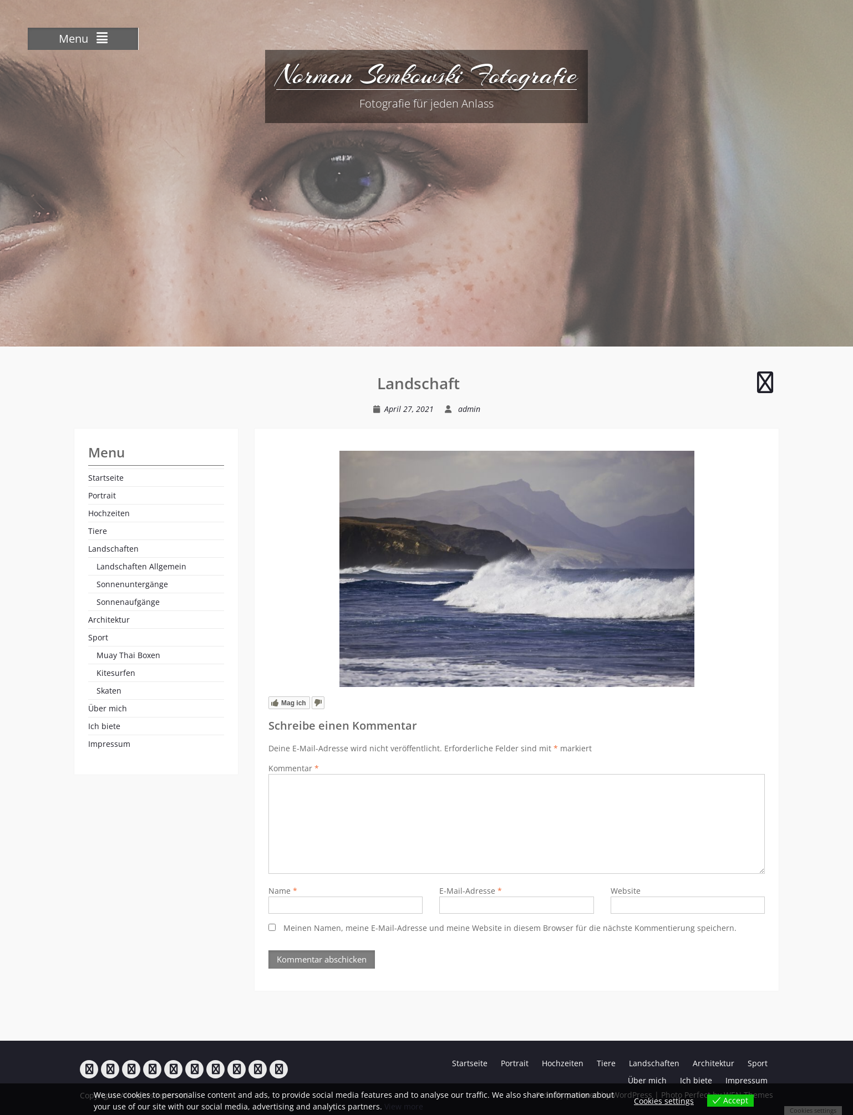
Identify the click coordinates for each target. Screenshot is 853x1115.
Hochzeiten (109, 513)
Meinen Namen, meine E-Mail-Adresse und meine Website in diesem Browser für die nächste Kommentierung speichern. (510, 928)
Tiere (97, 531)
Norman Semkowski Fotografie (426, 75)
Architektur (109, 619)
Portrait (102, 495)
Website (626, 890)
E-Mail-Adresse (470, 890)
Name (282, 890)
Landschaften (113, 548)
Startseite (106, 477)
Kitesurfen (116, 673)
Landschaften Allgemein (141, 566)
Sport (98, 637)
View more (403, 1106)
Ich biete (104, 726)
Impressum (109, 744)
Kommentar (293, 768)
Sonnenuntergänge (132, 584)
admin (469, 409)
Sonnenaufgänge (128, 602)
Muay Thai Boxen (128, 655)
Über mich (107, 708)
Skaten (109, 690)
